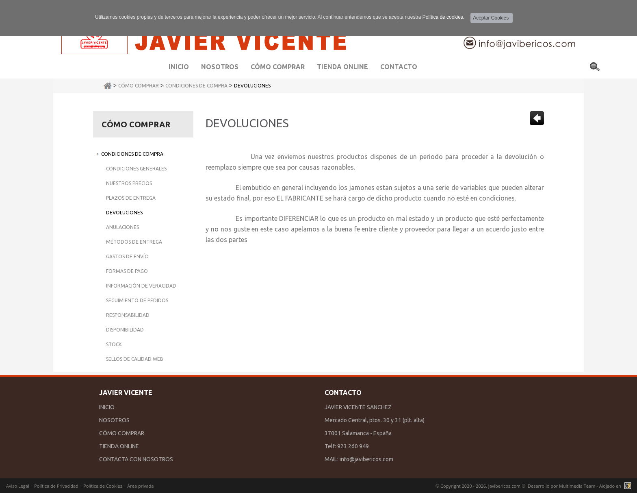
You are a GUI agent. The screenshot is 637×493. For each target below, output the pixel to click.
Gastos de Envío (127, 256)
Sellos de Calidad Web (134, 359)
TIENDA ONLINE (119, 446)
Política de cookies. (443, 17)
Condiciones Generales (136, 168)
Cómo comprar (278, 66)
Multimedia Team (577, 486)
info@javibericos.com (366, 459)
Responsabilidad (128, 315)
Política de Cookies (102, 486)
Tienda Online (342, 66)
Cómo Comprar (138, 85)
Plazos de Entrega (131, 198)
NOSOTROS (114, 420)
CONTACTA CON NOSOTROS (136, 459)
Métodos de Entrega (134, 241)
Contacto (398, 66)
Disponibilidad (125, 329)
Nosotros (219, 66)
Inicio (179, 66)
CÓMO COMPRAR (121, 433)
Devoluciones (252, 85)
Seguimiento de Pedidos (137, 300)
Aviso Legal (17, 486)
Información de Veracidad (141, 285)
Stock (113, 344)
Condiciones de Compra (196, 85)
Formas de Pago (127, 271)
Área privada (140, 486)
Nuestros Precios (129, 183)
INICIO (107, 407)
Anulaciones (122, 227)
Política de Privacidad (56, 486)
